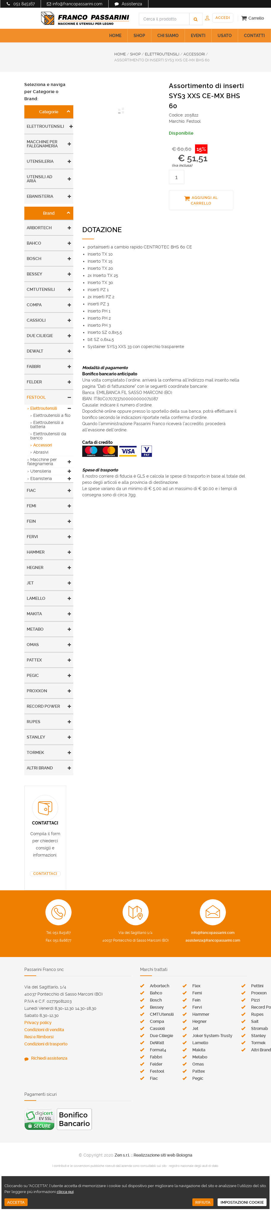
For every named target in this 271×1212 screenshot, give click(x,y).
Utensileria (40, 161)
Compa (34, 304)
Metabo (35, 629)
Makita (34, 613)
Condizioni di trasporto (45, 1044)
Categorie (48, 111)
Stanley (36, 737)
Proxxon (37, 690)
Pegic (33, 675)
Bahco (34, 243)
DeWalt (35, 351)
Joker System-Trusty (212, 1035)
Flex (196, 985)
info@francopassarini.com (77, 3)
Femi (31, 505)
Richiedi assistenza (49, 1058)
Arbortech (39, 227)
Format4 (158, 1049)
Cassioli (36, 320)
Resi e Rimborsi (38, 1036)
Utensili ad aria (39, 178)
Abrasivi (40, 452)
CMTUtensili (41, 289)
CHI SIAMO (168, 35)
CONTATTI (254, 35)
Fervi (32, 536)
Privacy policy (38, 1022)
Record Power (43, 706)
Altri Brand (40, 768)
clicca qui (65, 1191)
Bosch (34, 258)
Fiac (31, 490)
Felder (34, 381)
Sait (255, 1021)
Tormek (35, 752)
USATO (225, 35)
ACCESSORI (194, 54)
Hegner (35, 567)
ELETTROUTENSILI (162, 54)
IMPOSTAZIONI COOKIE (242, 1202)
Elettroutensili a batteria (47, 424)
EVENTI (198, 35)
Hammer (36, 552)
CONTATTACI (45, 874)
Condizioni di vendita (44, 1029)
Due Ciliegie (40, 335)
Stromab (259, 1028)
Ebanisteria (40, 196)
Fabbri (34, 366)
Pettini (257, 985)
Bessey (34, 274)
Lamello (36, 598)
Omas (33, 644)
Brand (49, 213)
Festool (36, 397)
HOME (115, 35)
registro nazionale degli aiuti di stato (193, 1166)
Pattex (34, 660)
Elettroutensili (45, 126)
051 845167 (24, 3)
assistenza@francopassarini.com (213, 940)
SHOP (139, 35)
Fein (31, 521)
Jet (30, 583)
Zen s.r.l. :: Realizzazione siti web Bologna (153, 1155)
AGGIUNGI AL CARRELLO (204, 200)
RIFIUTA (202, 1202)
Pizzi (255, 1000)
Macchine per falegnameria (42, 143)
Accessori (42, 445)
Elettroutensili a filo (51, 415)
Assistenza (132, 3)
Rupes (33, 721)
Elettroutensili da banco (48, 435)
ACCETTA (16, 1202)
